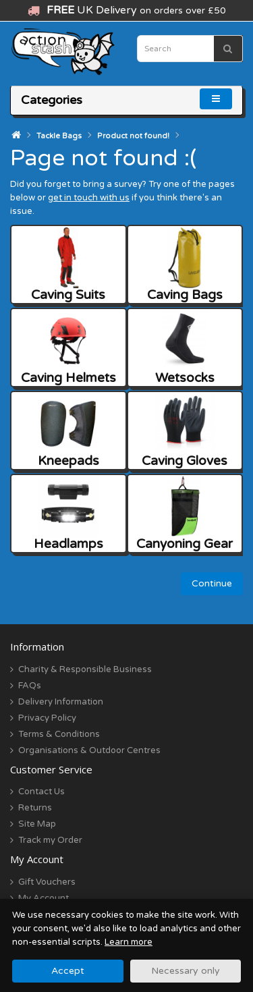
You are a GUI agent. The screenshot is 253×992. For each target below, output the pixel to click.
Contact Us (41, 791)
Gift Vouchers (47, 882)
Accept (67, 970)
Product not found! (133, 136)
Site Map (37, 824)
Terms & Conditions (59, 734)
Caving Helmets (68, 347)
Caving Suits (68, 264)
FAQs (29, 685)
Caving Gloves (184, 430)
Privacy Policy (47, 718)
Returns (35, 807)
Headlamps (68, 513)
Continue (212, 583)
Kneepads (68, 430)
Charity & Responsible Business (85, 669)
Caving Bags (185, 264)
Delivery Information (60, 701)
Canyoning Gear (184, 513)
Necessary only (185, 970)
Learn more (128, 942)
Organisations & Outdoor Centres (89, 750)
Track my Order (50, 840)
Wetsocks (184, 347)
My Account (43, 898)
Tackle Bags (59, 136)
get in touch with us (89, 197)
